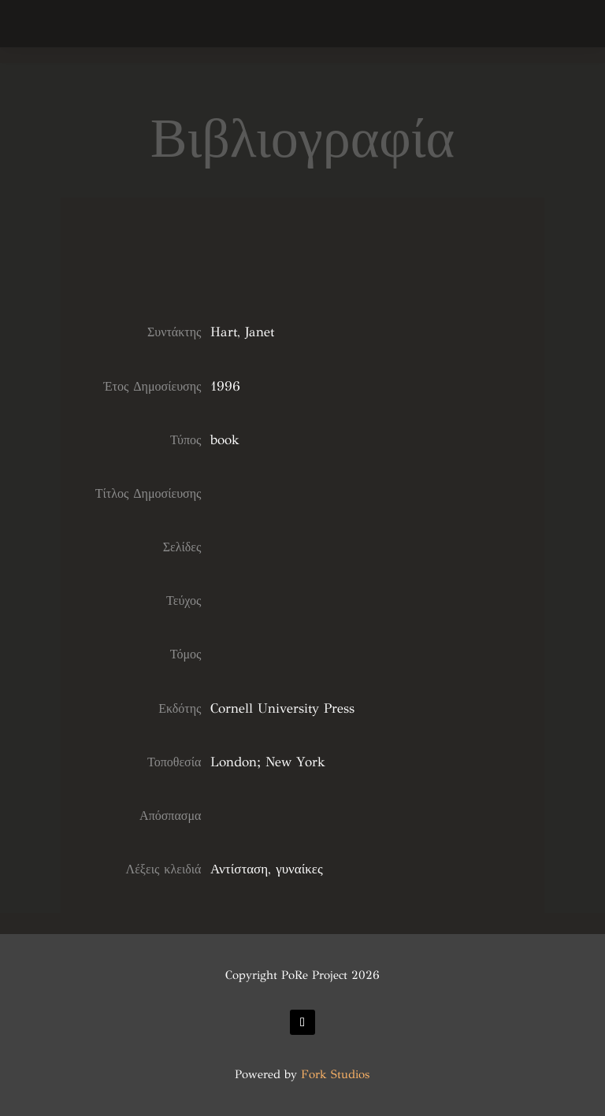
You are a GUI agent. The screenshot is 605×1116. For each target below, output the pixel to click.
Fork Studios (335, 1074)
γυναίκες (299, 869)
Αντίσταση (239, 869)
